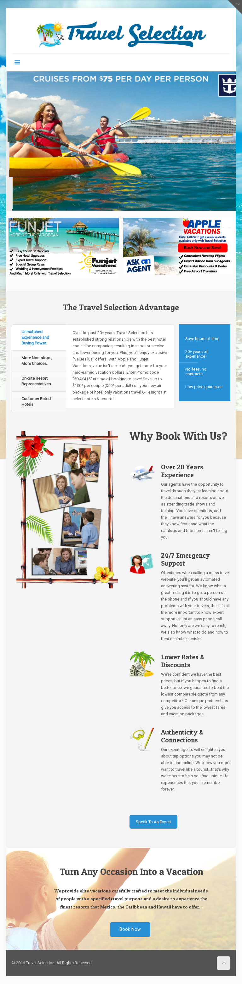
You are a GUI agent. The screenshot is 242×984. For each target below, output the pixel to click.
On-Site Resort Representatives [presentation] (36, 381)
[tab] (39, 338)
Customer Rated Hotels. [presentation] (36, 401)
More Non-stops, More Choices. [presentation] (36, 360)
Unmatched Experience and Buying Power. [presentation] (35, 337)
